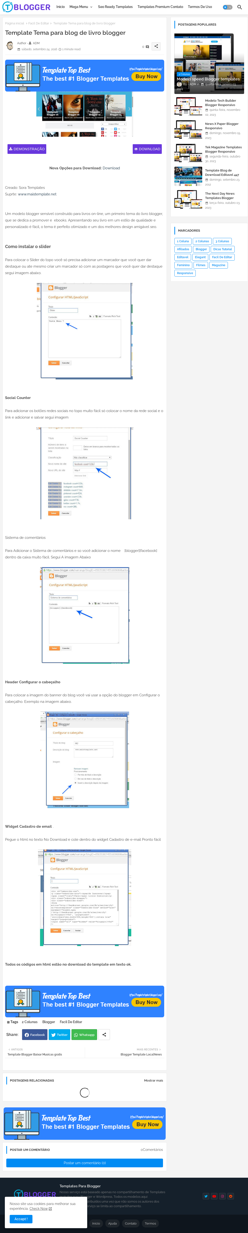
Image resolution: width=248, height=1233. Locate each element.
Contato (131, 1223)
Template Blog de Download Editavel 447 (222, 173)
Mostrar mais (153, 1080)
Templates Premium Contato (160, 7)
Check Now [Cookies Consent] (39, 1209)
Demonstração (29, 149)
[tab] (60, 7)
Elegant (200, 257)
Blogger (48, 1022)
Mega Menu (79, 7)
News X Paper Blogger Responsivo (222, 126)
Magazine (218, 265)
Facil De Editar (38, 23)
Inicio (60, 7)
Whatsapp (86, 1035)
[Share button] (104, 1034)
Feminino (183, 265)
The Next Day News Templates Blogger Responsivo (219, 198)
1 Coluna (183, 241)
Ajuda (112, 1223)
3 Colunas (222, 241)
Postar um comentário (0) (85, 1163)
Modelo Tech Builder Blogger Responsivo (220, 103)
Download (149, 149)
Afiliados (183, 249)
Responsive (185, 273)
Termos (150, 1223)
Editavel (182, 257)
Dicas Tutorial (222, 249)
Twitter (62, 1035)
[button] (227, 7)
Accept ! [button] (21, 1219)
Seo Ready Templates (115, 7)
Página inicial (14, 23)
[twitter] (206, 1196)
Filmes (200, 265)
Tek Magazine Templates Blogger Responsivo (223, 149)
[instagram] (222, 1196)
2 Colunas (30, 1022)
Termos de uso (200, 7)
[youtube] (214, 1196)
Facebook (37, 1035)
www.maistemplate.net (37, 194)
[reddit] (230, 1196)
